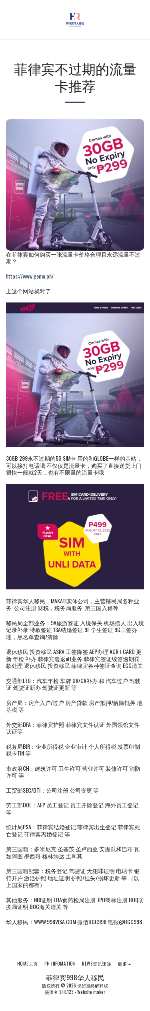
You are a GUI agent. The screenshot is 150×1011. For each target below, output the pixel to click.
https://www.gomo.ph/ (30, 276)
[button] (9, 19)
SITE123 (66, 992)
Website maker (91, 992)
